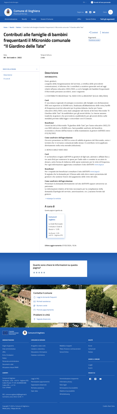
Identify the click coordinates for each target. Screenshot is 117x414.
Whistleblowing (65, 394)
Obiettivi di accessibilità (67, 391)
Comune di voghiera (53, 218)
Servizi (33, 19)
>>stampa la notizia (53, 198)
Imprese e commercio (38, 355)
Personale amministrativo (10, 361)
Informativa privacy (66, 381)
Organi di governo (8, 346)
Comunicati (91, 349)
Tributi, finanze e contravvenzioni (70, 349)
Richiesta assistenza (37, 388)
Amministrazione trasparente (69, 378)
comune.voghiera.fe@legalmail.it (16, 394)
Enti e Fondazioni (7, 355)
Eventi (90, 368)
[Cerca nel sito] (110, 12)
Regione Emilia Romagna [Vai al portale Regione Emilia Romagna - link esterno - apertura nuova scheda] (11, 2)
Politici (4, 358)
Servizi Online (91, 19)
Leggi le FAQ (35, 378)
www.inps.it (99, 164)
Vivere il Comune (47, 19)
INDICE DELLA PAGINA (20, 69)
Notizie (90, 352)
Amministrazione (11, 19)
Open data (34, 391)
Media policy (6, 408)
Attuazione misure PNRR (10, 367)
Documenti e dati (7, 364)
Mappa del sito (16, 408)
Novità (24, 19)
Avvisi (90, 346)
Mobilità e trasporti (66, 346)
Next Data (111, 406)
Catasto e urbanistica (38, 349)
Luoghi (90, 365)
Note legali (63, 385)
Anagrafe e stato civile (38, 346)
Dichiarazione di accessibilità (69, 388)
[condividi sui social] (93, 32)
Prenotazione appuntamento (40, 381)
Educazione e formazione (39, 352)
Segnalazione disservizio (39, 385)
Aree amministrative (8, 349)
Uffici (79, 19)
